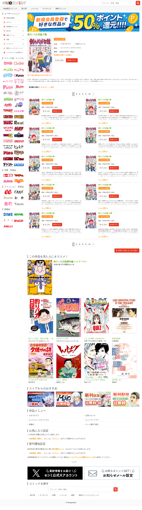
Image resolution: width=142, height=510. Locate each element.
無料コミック (60, 8)
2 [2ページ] (76, 98)
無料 (73, 499)
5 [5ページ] (85, 98)
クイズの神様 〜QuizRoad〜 (94, 342)
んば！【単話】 (62, 384)
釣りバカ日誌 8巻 (104, 188)
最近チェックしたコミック (89, 499)
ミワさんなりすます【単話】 (95, 384)
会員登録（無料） (35, 442)
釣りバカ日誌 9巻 (48, 217)
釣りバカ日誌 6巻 (104, 160)
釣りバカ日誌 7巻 (48, 188)
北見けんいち (80, 44)
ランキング (46, 8)
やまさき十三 (66, 44)
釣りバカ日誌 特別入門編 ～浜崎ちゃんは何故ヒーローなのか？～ (41, 342)
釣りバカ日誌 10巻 (105, 217)
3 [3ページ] (79, 98)
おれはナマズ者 (62, 342)
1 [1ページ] (73, 98)
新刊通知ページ (58, 453)
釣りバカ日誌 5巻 (48, 160)
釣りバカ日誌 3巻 (48, 132)
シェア (74, 466)
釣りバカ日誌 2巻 (104, 103)
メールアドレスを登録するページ (81, 461)
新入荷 (24, 8)
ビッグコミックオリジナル (71, 48)
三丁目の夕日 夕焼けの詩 (37, 384)
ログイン (55, 442)
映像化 (31, 428)
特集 (54, 499)
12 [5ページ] (89, 98)
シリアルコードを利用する (14, 52)
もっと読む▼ (47, 127)
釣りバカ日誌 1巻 (48, 103)
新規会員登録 (10, 18)
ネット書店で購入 (92, 428)
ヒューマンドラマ (92, 424)
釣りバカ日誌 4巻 (104, 132)
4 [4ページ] (82, 98)
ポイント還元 (60, 39)
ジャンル (34, 8)
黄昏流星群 (116, 342)
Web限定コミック (10, 8)
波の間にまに (117, 384)
